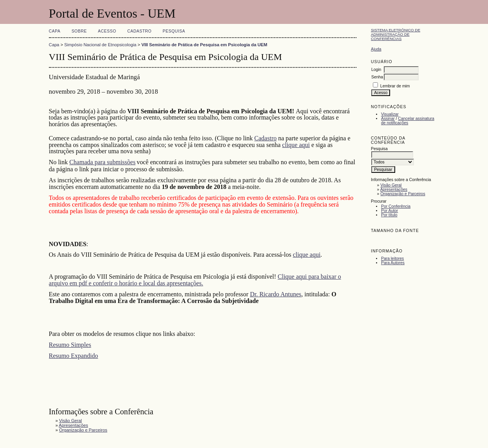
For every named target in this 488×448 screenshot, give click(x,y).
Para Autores (393, 263)
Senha (377, 77)
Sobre (79, 31)
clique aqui (296, 144)
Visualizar (390, 114)
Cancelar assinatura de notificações (407, 120)
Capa (55, 31)
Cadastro (139, 31)
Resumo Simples (70, 344)
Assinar (388, 118)
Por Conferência (395, 206)
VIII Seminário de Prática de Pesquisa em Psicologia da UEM (204, 44)
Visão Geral (390, 185)
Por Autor (389, 211)
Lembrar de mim (395, 86)
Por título (389, 215)
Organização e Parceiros (402, 194)
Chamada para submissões (102, 162)
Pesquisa (174, 31)
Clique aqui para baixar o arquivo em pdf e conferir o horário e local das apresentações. (195, 280)
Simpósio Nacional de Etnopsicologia (100, 44)
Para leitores (392, 258)
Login (376, 69)
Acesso (107, 31)
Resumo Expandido (73, 355)
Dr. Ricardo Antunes (275, 294)
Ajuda (376, 49)
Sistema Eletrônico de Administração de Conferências (395, 34)
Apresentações (393, 189)
